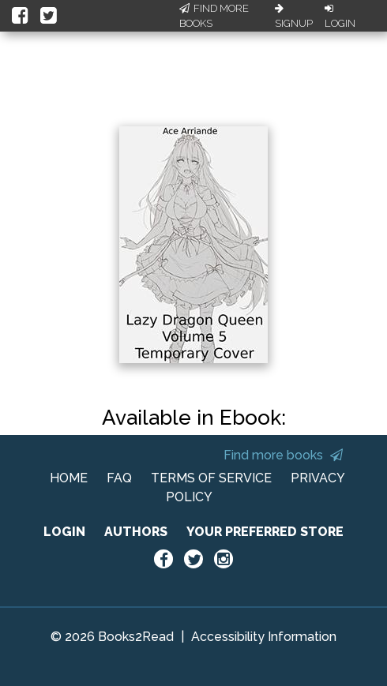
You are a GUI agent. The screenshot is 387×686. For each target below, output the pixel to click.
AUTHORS (135, 531)
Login (340, 16)
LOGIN (64, 531)
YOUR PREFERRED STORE (265, 531)
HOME (69, 477)
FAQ (119, 477)
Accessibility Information (263, 636)
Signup (294, 16)
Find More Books (214, 16)
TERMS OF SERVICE (211, 477)
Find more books (283, 455)
